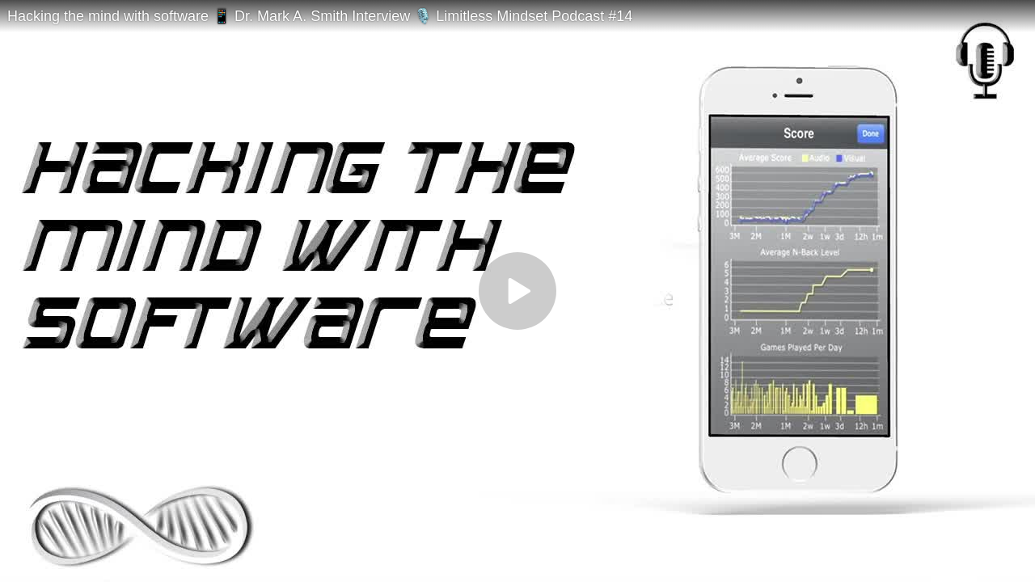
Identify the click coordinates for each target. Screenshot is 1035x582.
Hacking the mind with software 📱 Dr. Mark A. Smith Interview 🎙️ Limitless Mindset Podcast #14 (319, 16)
